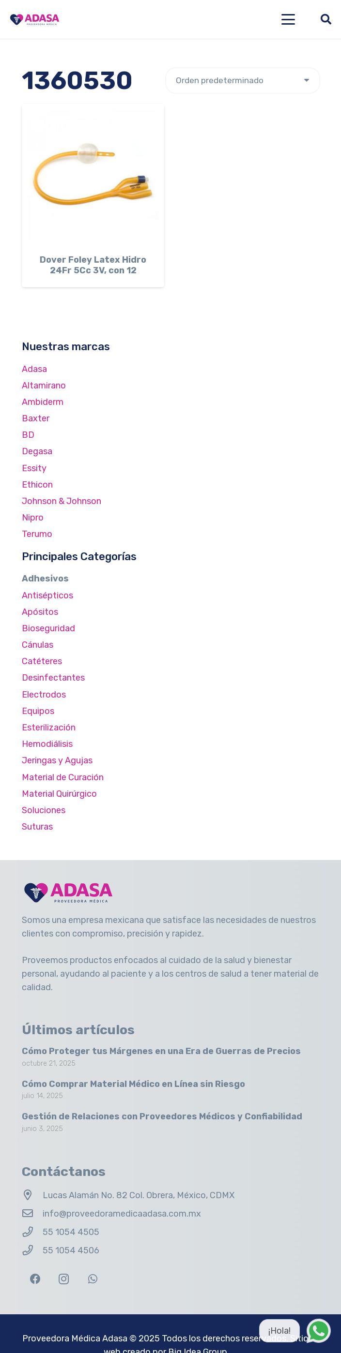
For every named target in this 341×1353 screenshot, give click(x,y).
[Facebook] (35, 1279)
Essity (34, 468)
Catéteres (42, 661)
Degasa (37, 451)
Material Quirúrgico (59, 793)
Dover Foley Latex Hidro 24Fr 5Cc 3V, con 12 (93, 265)
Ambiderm (42, 402)
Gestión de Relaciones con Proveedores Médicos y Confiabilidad (162, 1117)
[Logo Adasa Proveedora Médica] (35, 20)
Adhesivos (45, 578)
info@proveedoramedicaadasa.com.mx (122, 1213)
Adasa (34, 369)
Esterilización (49, 727)
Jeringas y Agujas (57, 760)
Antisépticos (47, 595)
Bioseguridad (48, 628)
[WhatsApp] (92, 1279)
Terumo (37, 534)
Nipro (33, 517)
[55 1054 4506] (32, 1250)
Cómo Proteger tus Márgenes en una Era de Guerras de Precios (161, 1051)
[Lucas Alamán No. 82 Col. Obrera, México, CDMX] (32, 1195)
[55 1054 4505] (32, 1232)
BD (28, 435)
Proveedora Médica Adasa (74, 1338)
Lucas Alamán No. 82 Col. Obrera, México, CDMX (138, 1195)
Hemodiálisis (47, 744)
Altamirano (44, 385)
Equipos (38, 711)
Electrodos (44, 694)
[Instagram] (63, 1279)
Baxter (35, 418)
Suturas (37, 826)
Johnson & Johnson (61, 501)
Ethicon (37, 484)
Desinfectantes (53, 677)
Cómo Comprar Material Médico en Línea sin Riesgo (133, 1084)
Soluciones (43, 810)
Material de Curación (63, 777)
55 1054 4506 (71, 1250)
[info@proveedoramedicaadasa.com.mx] (32, 1213)
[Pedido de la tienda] (242, 80)
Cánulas (37, 644)
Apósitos (40, 612)
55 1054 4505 (71, 1232)
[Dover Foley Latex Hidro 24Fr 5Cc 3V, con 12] (93, 175)
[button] (288, 19)
